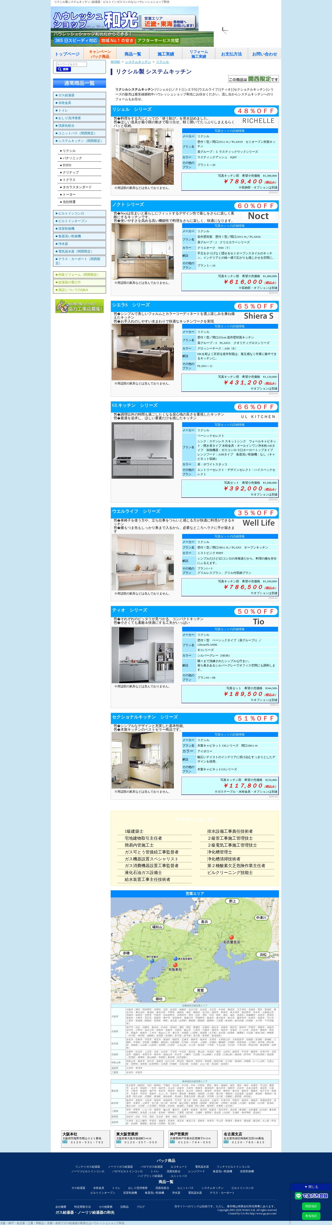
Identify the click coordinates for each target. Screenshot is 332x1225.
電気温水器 (202, 1166)
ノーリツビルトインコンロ (87, 1171)
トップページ (67, 54)
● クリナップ (69, 172)
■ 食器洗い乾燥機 (68, 236)
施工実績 (165, 54)
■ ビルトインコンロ (70, 213)
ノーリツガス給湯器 (120, 1166)
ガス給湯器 (78, 1188)
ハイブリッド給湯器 (150, 1176)
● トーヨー (68, 194)
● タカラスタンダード (76, 187)
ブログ (140, 1206)
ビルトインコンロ (242, 1188)
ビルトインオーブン (102, 1192)
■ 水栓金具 (63, 103)
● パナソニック (71, 158)
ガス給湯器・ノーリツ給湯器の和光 (84, 1212)
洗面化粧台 (174, 1171)
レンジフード (196, 1171)
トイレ (155, 1171)
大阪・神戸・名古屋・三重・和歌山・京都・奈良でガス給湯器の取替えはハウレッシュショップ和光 (62, 1223)
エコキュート (179, 1166)
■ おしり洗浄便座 (68, 118)
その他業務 (106, 1206)
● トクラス (68, 180)
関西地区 (311, 1206)
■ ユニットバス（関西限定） (76, 133)
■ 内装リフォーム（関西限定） (78, 274)
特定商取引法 (82, 1206)
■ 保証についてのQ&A (72, 290)
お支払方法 (231, 54)
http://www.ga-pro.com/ (263, 1213)
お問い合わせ (264, 54)
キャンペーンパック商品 (100, 54)
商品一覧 (133, 54)
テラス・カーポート (222, 1192)
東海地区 (311, 1216)
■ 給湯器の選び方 (68, 282)
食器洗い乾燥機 (222, 1171)
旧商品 (124, 1206)
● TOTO (65, 165)
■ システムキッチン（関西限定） (80, 141)
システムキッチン (213, 1188)
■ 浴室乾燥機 (65, 228)
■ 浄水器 (62, 244)
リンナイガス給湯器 (87, 1166)
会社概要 (60, 1206)
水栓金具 (98, 1188)
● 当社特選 (68, 202)
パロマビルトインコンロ (127, 1171)
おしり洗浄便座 (138, 1188)
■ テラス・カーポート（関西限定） (78, 261)
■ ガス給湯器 (65, 95)
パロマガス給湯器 (152, 1166)
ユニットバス (179, 1176)
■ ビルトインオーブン (71, 221)
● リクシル (68, 150)
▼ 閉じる (311, 1187)
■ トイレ (62, 110)
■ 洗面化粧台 (65, 125)
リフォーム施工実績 (199, 54)
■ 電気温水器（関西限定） (75, 251)
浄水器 (176, 1192)
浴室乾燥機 (247, 1171)
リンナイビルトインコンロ (233, 1166)
